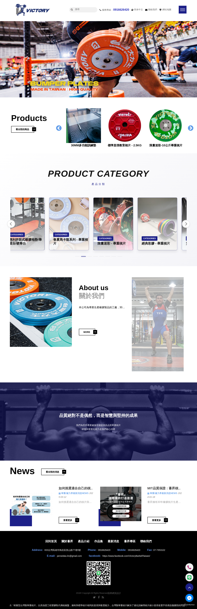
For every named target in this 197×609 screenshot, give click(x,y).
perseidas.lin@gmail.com (69, 556)
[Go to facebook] (189, 598)
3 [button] (194, 94)
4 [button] (95, 256)
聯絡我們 (152, 9)
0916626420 (121, 9)
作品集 (98, 541)
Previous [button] (59, 128)
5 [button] (101, 256)
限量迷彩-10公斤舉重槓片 (165, 145)
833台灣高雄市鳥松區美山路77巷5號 (63, 550)
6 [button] (107, 256)
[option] (98, 60)
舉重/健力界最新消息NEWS (75, 493)
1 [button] (185, 94)
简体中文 (138, 9)
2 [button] (189, 94)
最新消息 (113, 541)
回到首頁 (51, 541)
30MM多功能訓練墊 (83, 145)
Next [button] (190, 128)
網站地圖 (166, 9)
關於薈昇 (67, 541)
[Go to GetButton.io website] (189, 605)
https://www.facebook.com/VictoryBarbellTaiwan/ (126, 556)
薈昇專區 (129, 541)
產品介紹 (83, 541)
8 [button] (119, 256)
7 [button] (113, 256)
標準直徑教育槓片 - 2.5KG (125, 145)
